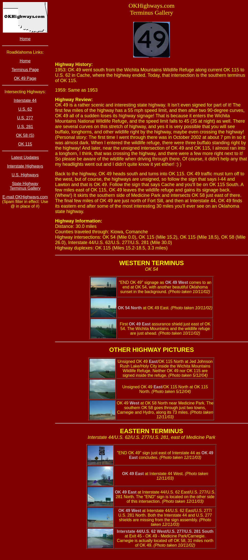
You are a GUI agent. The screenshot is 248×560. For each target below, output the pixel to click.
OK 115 (25, 144)
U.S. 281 (25, 126)
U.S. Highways (25, 175)
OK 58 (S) (25, 135)
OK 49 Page (25, 78)
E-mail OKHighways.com (25, 197)
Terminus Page (25, 69)
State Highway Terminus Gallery (25, 185)
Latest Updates (25, 157)
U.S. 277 (25, 118)
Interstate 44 (25, 100)
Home (25, 39)
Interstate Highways (25, 166)
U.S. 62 (25, 109)
